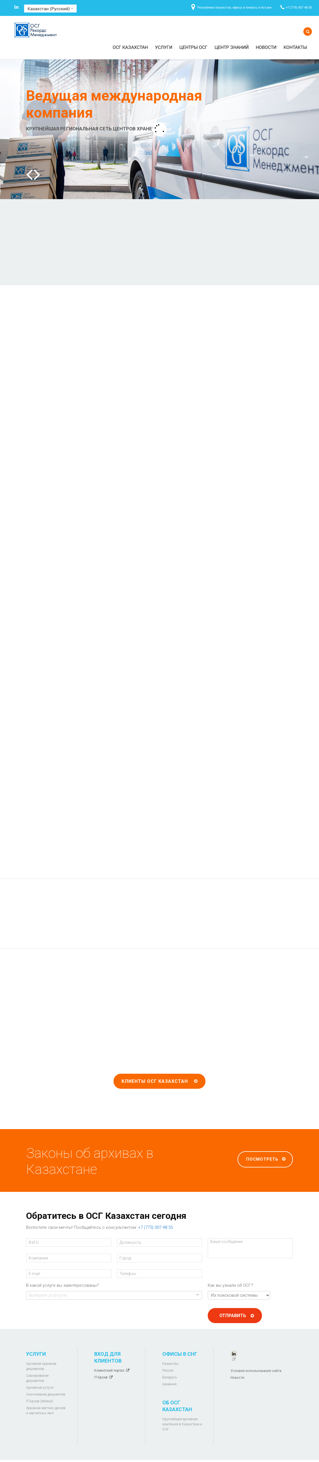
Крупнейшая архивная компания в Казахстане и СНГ (182, 1426)
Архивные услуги (39, 1389)
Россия (167, 1372)
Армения (169, 1386)
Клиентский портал (109, 1372)
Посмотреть (262, 1160)
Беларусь (169, 1379)
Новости (266, 47)
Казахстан (170, 1365)
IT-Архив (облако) (39, 1403)
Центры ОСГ (193, 47)
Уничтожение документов (45, 1396)
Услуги (163, 47)
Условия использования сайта (256, 1373)
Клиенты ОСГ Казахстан (154, 1083)
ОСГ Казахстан (130, 47)
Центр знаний (232, 47)
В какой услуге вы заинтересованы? (62, 1287)
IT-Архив (101, 1379)
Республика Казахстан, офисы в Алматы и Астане (234, 7)
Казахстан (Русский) (50, 8)
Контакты (295, 47)
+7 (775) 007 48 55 (299, 7)
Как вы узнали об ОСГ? (230, 1287)
